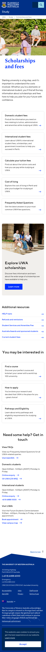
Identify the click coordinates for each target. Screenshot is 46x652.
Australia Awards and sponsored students (20, 331)
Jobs (19, 591)
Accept (23, 644)
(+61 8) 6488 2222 (8, 582)
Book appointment (10, 519)
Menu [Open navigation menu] (35, 5)
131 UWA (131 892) (10, 478)
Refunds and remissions (12, 319)
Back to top (35, 552)
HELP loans (7, 313)
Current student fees (11, 337)
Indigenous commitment (11, 621)
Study (5, 11)
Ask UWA (5, 594)
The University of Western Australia (18, 564)
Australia (10, 601)
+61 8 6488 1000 (9, 499)
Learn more (13, 286)
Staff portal (33, 591)
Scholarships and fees (24, 17)
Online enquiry (8, 475)
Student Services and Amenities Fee (18, 325)
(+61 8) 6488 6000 (11, 575)
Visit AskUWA (8, 458)
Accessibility (7, 591)
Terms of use (34, 594)
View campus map (10, 523)
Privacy (20, 594)
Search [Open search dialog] (41, 5)
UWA (4, 17)
